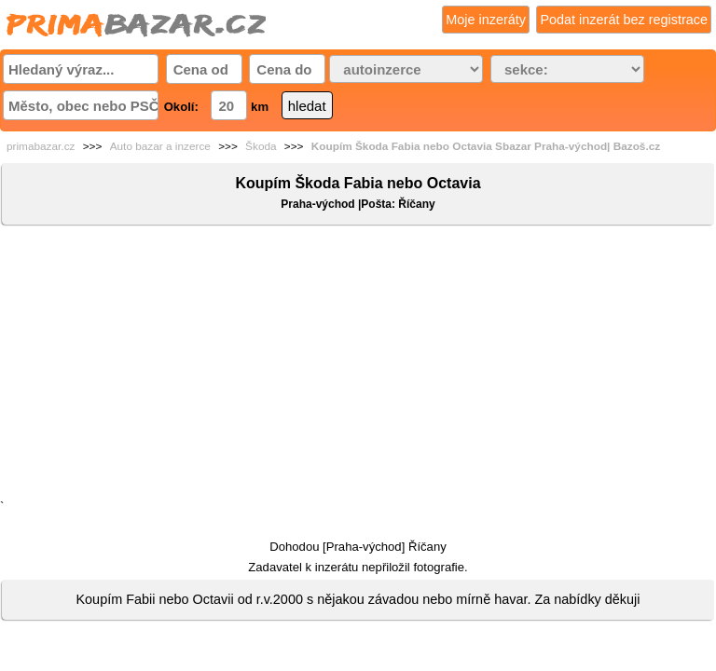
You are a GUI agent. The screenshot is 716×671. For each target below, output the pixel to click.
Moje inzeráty (486, 19)
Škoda (260, 146)
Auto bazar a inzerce (160, 146)
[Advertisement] (358, 366)
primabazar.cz (41, 146)
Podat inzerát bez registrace (624, 19)
